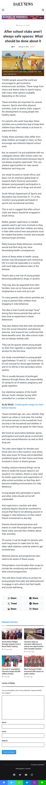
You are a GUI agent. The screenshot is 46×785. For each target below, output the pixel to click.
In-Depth (27, 25)
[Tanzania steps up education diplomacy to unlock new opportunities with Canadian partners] (34, 634)
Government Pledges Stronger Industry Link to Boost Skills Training (11, 644)
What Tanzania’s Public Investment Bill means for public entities (34, 671)
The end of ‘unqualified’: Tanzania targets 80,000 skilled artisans (11, 671)
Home (19, 25)
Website (5, 741)
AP (14, 47)
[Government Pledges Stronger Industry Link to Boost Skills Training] (12, 634)
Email (4, 731)
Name (4, 722)
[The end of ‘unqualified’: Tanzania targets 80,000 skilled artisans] (12, 661)
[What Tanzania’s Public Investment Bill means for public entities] (34, 661)
